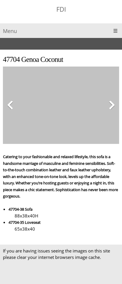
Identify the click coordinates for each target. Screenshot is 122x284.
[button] (61, 107)
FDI (61, 9)
